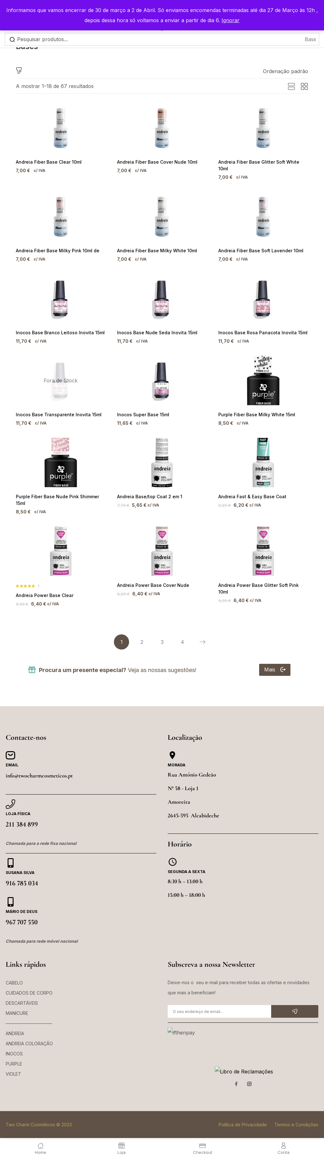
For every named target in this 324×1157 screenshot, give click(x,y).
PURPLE (14, 1056)
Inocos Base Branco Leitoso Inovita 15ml (57, 328)
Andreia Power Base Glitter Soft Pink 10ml (261, 577)
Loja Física (18, 806)
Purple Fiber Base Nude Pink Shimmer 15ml (60, 494)
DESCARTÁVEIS (22, 995)
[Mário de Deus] (10, 894)
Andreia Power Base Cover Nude (152, 577)
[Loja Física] (10, 796)
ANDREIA (15, 1025)
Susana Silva (20, 865)
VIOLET (13, 1066)
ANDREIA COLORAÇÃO (29, 1036)
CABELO (14, 975)
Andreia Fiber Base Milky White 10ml (154, 245)
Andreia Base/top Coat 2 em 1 (148, 494)
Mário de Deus (21, 904)
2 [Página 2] (141, 634)
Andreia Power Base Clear (43, 587)
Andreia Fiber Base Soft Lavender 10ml (258, 245)
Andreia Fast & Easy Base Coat (250, 494)
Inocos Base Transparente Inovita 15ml (56, 411)
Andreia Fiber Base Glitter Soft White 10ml (261, 162)
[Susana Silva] (10, 855)
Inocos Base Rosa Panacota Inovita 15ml (259, 328)
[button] (285, 71)
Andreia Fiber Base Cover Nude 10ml (155, 162)
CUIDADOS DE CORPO (29, 985)
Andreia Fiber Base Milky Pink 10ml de (55, 245)
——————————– (29, 1015)
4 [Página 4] (182, 634)
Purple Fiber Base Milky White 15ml (254, 411)
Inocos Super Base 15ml (141, 411)
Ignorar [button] (230, 20)
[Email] (10, 747)
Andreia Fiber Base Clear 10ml (47, 162)
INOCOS (14, 1046)
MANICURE (17, 1005)
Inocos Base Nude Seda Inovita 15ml (154, 328)
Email (12, 757)
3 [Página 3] (162, 634)
